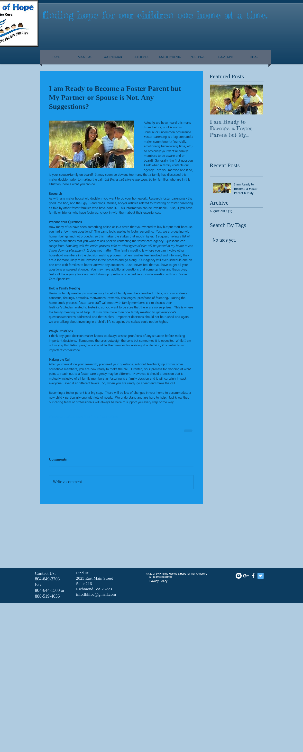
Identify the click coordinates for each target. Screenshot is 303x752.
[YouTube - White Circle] (239, 576)
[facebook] (253, 576)
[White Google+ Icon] (246, 576)
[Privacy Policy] (173, 581)
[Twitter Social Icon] (260, 576)
